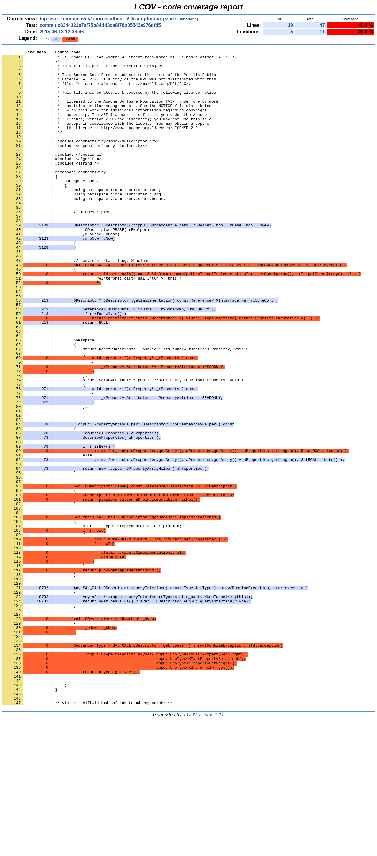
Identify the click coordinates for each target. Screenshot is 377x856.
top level (49, 18)
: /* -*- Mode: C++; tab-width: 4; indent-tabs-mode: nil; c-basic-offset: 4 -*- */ (119, 58)
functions (188, 19)
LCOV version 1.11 (204, 845)
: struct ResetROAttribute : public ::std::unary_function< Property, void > (125, 409)
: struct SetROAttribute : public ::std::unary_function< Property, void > (123, 446)
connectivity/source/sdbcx (92, 18)
